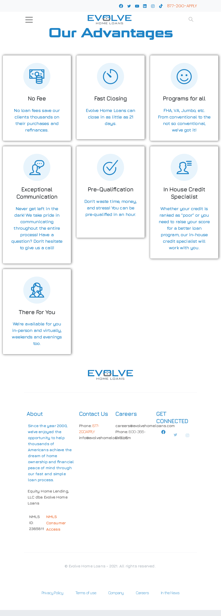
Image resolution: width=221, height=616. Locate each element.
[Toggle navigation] (29, 20)
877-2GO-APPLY (182, 6)
